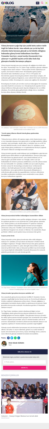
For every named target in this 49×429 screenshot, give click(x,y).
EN (38, 3)
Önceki (4, 40)
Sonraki (44, 40)
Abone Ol (24, 367)
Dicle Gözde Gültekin (16, 8)
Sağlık (27, 8)
